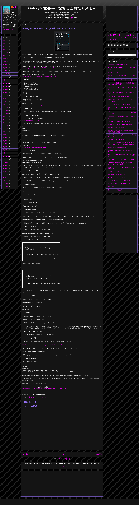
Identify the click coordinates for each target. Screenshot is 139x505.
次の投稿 (25, 454)
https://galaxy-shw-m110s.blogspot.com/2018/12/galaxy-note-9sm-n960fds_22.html (44, 388)
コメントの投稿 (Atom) (63, 459)
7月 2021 (5, 49)
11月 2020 (6, 52)
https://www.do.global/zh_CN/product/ (32, 196)
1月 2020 (5, 61)
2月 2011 (5, 180)
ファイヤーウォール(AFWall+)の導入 (118, 96)
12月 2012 (6, 156)
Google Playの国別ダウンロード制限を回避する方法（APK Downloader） (121, 83)
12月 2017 (6, 83)
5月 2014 (5, 119)
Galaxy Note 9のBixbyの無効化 (117, 147)
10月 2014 (6, 113)
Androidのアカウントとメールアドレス (119, 181)
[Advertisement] (35, 483)
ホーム (62, 454)
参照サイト (111, 187)
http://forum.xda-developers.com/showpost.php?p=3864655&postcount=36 (42, 345)
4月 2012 (5, 168)
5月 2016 (5, 89)
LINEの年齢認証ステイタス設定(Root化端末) (121, 159)
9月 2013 (5, 131)
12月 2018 (6, 74)
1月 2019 (5, 71)
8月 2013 (5, 134)
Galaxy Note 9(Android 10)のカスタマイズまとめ (122, 64)
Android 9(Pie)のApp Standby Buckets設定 (120, 124)
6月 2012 (5, 165)
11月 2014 (6, 110)
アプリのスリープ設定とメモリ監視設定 (119, 104)
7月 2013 (5, 138)
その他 (114, 39)
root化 (28, 397)
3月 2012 (5, 171)
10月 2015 (6, 95)
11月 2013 (6, 125)
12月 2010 (6, 183)
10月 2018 (6, 77)
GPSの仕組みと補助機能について (117, 174)
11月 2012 (6, 159)
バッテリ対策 (118, 37)
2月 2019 (5, 68)
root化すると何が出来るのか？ (116, 178)
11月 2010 (6, 186)
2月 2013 (5, 153)
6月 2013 (5, 141)
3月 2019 (5, 65)
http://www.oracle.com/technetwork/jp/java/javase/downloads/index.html (41, 105)
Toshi (14, 7)
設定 (124, 35)
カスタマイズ (34, 397)
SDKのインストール (113, 171)
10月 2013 (6, 128)
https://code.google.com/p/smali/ (31, 120)
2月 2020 (5, 58)
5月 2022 (5, 43)
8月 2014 (5, 116)
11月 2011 (6, 174)
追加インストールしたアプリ (116, 190)
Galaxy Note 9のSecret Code (116, 127)
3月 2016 (5, 92)
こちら (71, 18)
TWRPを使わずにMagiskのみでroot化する (120, 80)
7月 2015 (5, 101)
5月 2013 (5, 144)
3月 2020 (5, 55)
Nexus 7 (119, 39)
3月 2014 (5, 122)
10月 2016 (6, 86)
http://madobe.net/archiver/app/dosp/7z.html (34, 147)
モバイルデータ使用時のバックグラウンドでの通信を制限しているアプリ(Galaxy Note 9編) (121, 143)
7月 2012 (5, 162)
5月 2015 (5, 104)
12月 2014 (6, 107)
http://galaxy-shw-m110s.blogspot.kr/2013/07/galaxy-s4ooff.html (39, 68)
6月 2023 (5, 40)
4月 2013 (5, 147)
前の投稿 (99, 454)
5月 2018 (5, 80)
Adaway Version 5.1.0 (114, 72)
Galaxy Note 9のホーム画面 (116, 139)
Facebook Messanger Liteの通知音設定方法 (120, 121)
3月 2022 (5, 46)
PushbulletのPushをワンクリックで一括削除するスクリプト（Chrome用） (121, 163)
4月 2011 (5, 177)
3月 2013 (5, 150)
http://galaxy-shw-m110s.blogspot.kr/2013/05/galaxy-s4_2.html (39, 76)
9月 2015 (5, 98)
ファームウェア (43, 397)
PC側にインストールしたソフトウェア (119, 184)
